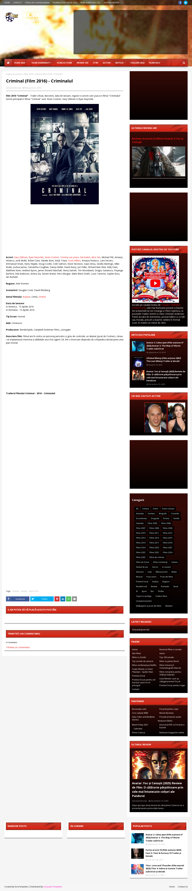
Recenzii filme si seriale (170, 649)
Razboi (155, 581)
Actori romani (168, 508)
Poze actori (151, 576)
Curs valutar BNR (140, 712)
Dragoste (155, 518)
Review (154, 586)
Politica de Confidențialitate (37, 2)
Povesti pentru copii (168, 709)
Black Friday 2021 (140, 724)
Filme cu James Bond (169, 661)
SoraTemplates (21, 886)
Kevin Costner (52, 257)
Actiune (16, 591)
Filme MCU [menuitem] (154, 62)
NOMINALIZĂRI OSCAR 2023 (65, 2)
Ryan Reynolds (36, 257)
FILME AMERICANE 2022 (90, 2)
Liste (150, 572)
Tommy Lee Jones (69, 257)
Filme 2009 (167, 528)
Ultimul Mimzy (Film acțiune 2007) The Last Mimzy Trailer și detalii (163, 360)
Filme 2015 (167, 538)
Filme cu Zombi (139, 657)
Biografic (163, 513)
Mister (174, 572)
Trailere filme (161, 596)
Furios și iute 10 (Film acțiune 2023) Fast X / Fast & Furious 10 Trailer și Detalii (163, 853)
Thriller (161, 591)
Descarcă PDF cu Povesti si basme (171, 726)
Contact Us (183, 886)
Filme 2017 (154, 542)
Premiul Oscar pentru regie (172, 685)
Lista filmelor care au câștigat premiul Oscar (169, 680)
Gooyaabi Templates (52, 886)
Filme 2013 (140, 538)
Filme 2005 (152, 523)
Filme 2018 (167, 542)
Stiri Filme (136, 653)
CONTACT (17, 2)
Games (174, 562)
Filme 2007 (140, 528)
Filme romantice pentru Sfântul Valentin (170, 673)
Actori (155, 508)
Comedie (175, 513)
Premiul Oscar (142, 581)
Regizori (166, 581)
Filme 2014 (154, 538)
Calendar (138, 728)
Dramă (42, 296)
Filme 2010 (140, 533)
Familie (176, 518)
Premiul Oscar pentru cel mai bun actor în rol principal (143, 682)
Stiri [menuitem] (95, 62)
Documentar (141, 518)
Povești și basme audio (170, 716)
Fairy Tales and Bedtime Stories (143, 718)
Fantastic (140, 523)
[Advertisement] (130, 32)
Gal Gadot (85, 257)
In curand (166, 567)
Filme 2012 (167, 533)
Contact (135, 689)
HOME (7, 2)
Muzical (139, 576)
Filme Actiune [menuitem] (64, 62)
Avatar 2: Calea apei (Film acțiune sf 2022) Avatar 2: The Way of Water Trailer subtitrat (164, 345)
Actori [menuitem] (107, 62)
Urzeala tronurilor (144, 601)
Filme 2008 (154, 528)
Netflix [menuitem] (119, 62)
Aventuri (151, 513)
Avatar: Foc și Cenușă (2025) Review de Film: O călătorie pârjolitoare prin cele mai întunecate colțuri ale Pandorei (165, 376)
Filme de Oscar (142, 562)
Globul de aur (142, 567)
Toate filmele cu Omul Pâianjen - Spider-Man (142, 670)
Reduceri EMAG (165, 720)
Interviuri (140, 572)
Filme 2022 (140, 552)
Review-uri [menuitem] (82, 62)
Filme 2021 (167, 547)
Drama (24, 591)
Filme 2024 (167, 552)
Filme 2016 (28, 74)
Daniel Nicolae (14, 88)
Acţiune (26, 296)
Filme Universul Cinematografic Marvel (170, 666)
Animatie (140, 513)
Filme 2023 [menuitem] (19, 62)
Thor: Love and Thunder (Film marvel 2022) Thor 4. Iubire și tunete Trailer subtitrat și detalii (165, 868)
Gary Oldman (20, 257)
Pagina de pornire (14, 74)
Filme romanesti (160, 562)
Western (169, 606)
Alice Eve (95, 257)
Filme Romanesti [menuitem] (41, 62)
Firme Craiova (138, 732)
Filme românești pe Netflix (144, 665)
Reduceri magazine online (171, 732)
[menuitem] (8, 62)
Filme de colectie (156, 557)
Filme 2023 (154, 552)
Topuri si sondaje (143, 596)
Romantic (165, 586)
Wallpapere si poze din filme (148, 606)
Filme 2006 (166, 523)
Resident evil (141, 586)
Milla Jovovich (162, 572)
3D (137, 508)
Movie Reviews (166, 712)
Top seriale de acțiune (142, 661)
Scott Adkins (74, 260)
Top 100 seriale (166, 657)
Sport (144, 591)
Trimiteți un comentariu (18, 647)
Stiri (152, 591)
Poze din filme (166, 576)
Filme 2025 (140, 557)
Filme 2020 (154, 547)
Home (135, 649)
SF (137, 591)
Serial (175, 586)
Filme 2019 (140, 547)
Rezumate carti (139, 709)
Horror (155, 567)
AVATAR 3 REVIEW (111, 2)
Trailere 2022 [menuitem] (137, 62)
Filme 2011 (154, 533)
